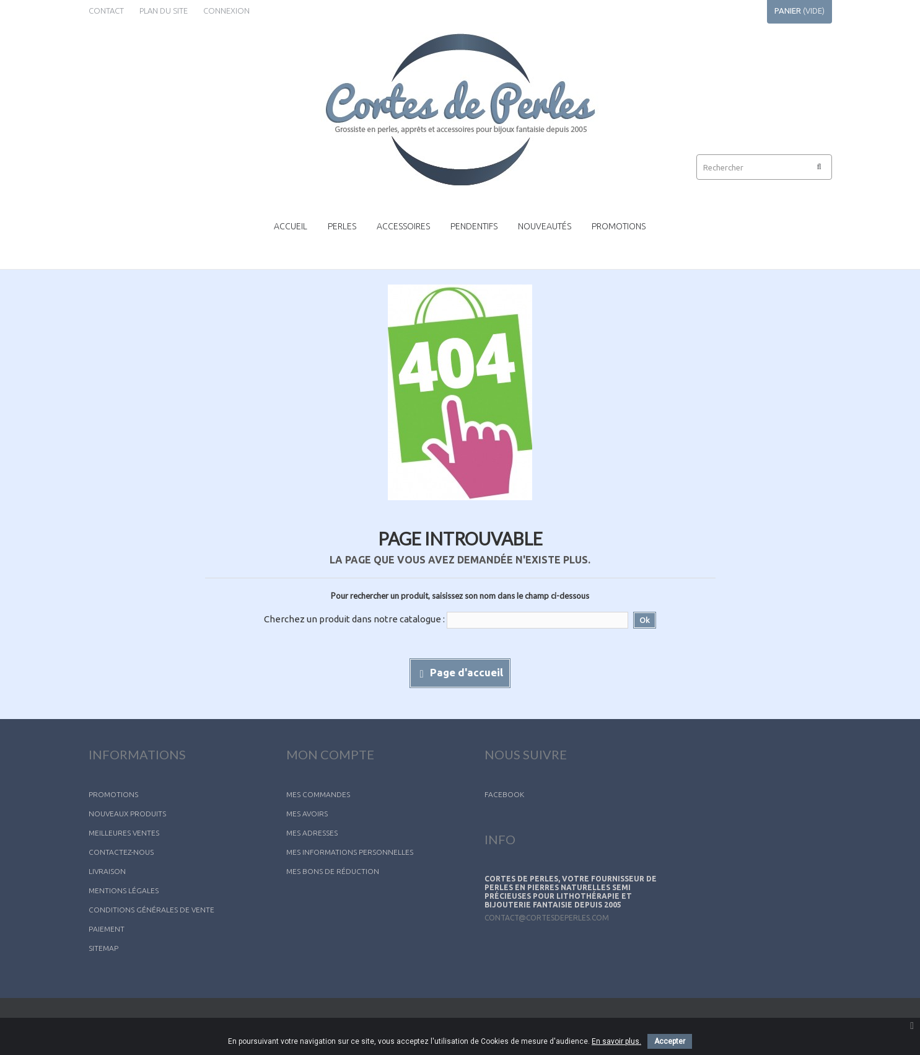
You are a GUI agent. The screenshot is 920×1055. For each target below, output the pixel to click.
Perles (342, 226)
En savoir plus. (616, 1041)
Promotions (619, 226)
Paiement (107, 929)
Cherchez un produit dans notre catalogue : (354, 619)
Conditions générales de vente (151, 910)
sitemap (103, 948)
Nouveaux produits (127, 814)
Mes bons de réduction (332, 871)
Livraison (107, 871)
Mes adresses (312, 833)
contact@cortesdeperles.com (546, 927)
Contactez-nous (121, 852)
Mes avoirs (307, 814)
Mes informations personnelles (349, 852)
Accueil (290, 226)
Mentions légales (124, 890)
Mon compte (330, 754)
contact (106, 10)
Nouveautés (544, 226)
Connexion (226, 10)
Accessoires (403, 226)
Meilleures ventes (124, 833)
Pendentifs (473, 226)
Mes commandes (318, 794)
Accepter (669, 1041)
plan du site (163, 10)
